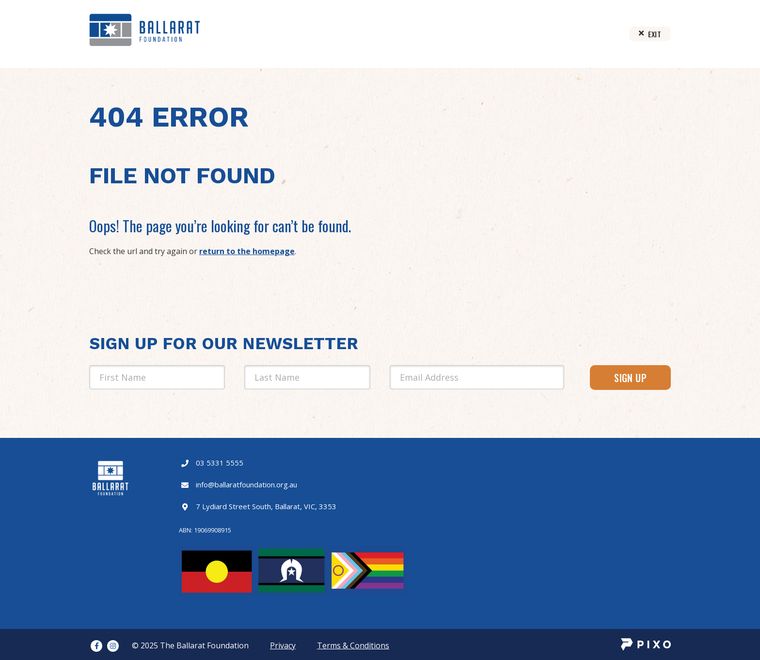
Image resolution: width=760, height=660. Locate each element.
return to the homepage (247, 251)
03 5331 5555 (219, 462)
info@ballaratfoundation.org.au (246, 484)
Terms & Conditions (353, 645)
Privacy (283, 645)
